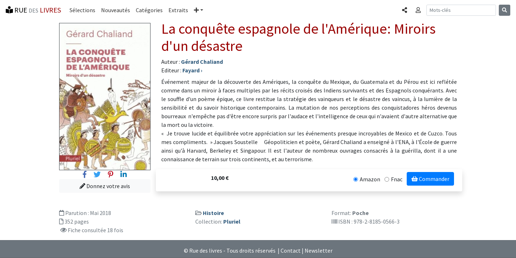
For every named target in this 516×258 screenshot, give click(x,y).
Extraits (178, 10)
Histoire (213, 212)
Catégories (149, 10)
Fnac (396, 179)
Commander (430, 178)
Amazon (370, 179)
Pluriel (231, 221)
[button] (198, 10)
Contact (291, 250)
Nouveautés (115, 10)
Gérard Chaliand (202, 61)
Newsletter (319, 250)
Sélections (82, 10)
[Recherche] (461, 10)
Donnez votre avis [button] (105, 186)
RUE (33, 9)
